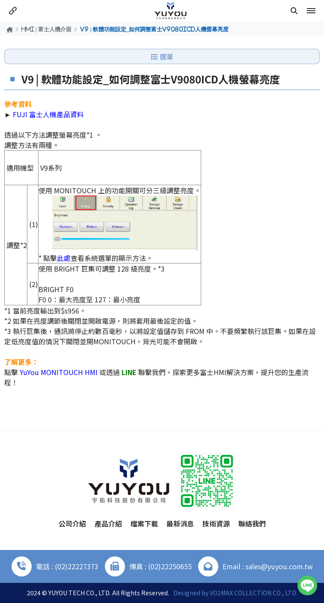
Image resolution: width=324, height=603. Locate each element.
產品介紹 (108, 523)
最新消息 (180, 523)
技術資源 (216, 523)
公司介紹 (72, 523)
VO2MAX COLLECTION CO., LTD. (253, 592)
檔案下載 (144, 523)
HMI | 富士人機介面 (46, 29)
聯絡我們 (252, 523)
